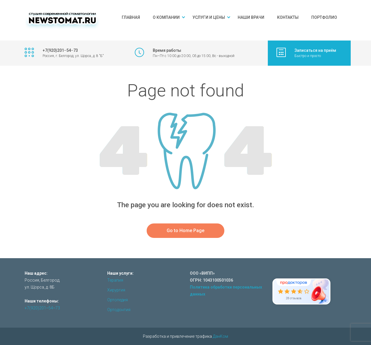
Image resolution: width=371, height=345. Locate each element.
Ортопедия (117, 300)
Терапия (115, 280)
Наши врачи (251, 17)
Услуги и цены (208, 17)
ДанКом (220, 336)
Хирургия (116, 290)
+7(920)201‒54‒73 (42, 308)
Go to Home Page (185, 230)
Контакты (288, 17)
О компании (166, 17)
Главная (131, 17)
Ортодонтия (118, 309)
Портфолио (324, 17)
